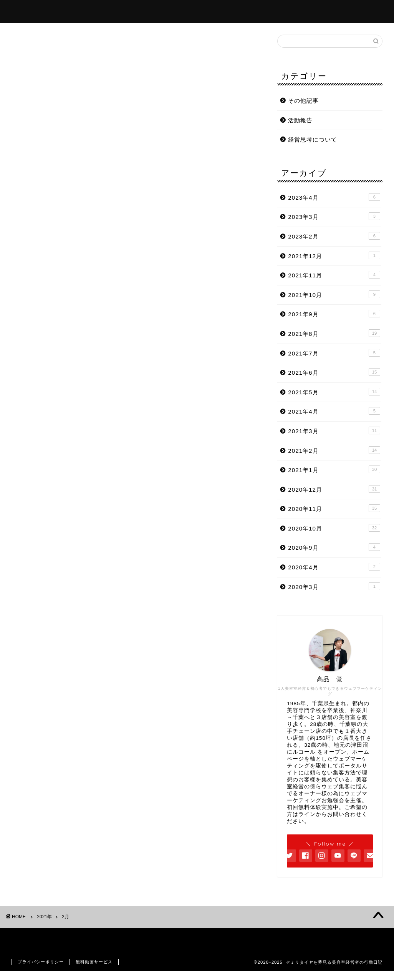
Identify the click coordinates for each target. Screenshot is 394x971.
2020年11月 (334, 508)
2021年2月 (334, 450)
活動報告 (300, 120)
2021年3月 (334, 430)
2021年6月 (334, 372)
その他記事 (303, 100)
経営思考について (312, 139)
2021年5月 (334, 391)
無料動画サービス (94, 961)
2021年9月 (334, 313)
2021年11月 (334, 275)
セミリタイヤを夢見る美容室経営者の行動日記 (197, 3)
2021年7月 (334, 353)
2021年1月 (334, 469)
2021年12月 (334, 255)
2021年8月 (334, 333)
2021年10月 (334, 294)
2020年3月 (334, 586)
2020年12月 (334, 489)
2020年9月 (334, 547)
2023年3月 (334, 216)
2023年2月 (334, 236)
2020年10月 (334, 528)
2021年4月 (334, 411)
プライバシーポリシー (41, 961)
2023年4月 (334, 197)
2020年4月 (334, 567)
